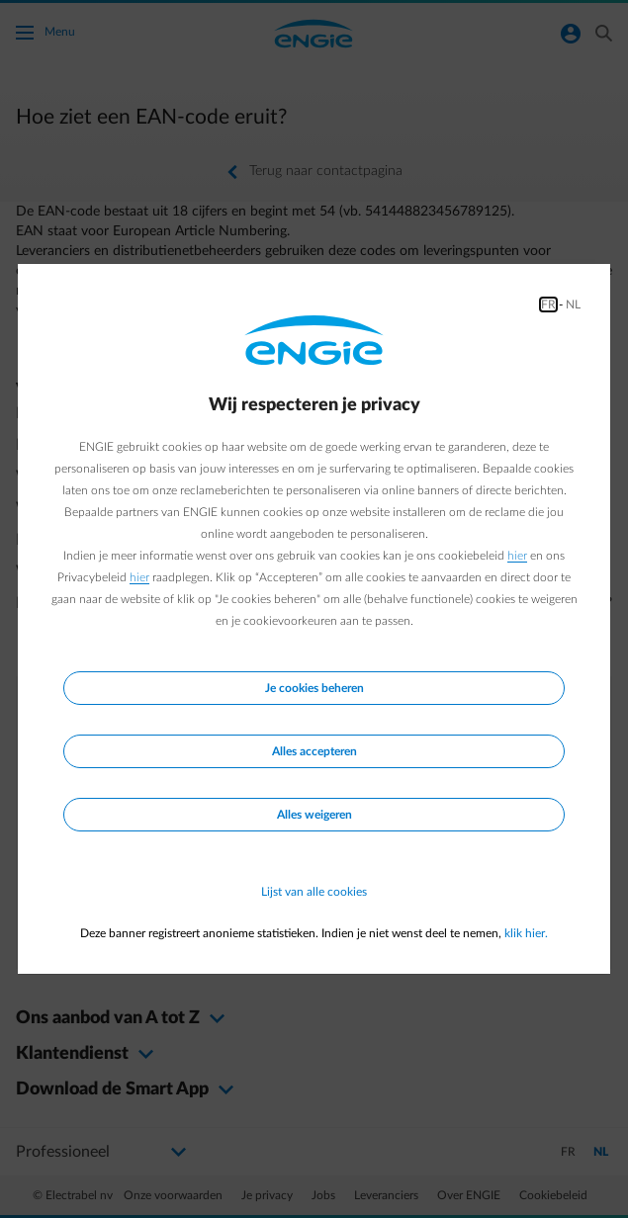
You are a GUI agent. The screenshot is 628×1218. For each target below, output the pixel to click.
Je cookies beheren (314, 688)
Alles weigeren (314, 815)
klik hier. (526, 933)
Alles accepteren (314, 751)
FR (548, 304)
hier (517, 556)
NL (573, 304)
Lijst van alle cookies (314, 892)
